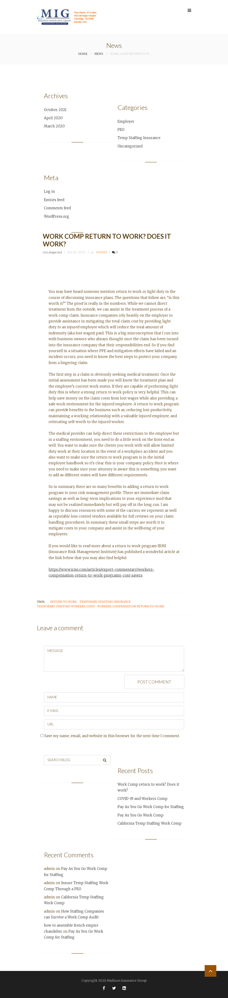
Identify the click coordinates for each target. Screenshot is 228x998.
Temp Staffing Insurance (139, 138)
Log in (49, 191)
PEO (121, 129)
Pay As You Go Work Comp (141, 815)
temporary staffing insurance (105, 601)
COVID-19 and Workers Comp (142, 798)
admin (101, 252)
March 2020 (54, 126)
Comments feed (57, 208)
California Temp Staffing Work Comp (150, 823)
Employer (126, 121)
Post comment (154, 681)
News (98, 54)
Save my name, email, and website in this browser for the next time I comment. (112, 736)
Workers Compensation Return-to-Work (130, 606)
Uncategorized (130, 146)
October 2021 (55, 110)
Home (82, 54)
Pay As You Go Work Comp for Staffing (151, 807)
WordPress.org (56, 216)
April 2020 (53, 118)
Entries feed (54, 200)
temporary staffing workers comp (66, 606)
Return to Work (63, 601)
